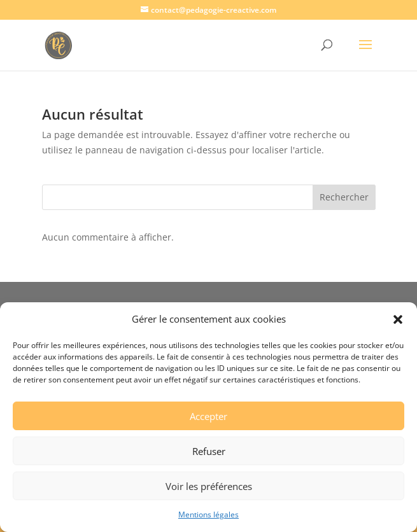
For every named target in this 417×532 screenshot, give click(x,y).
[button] (398, 319)
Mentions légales (208, 514)
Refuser (208, 451)
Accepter (208, 416)
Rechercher (344, 197)
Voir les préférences (209, 486)
